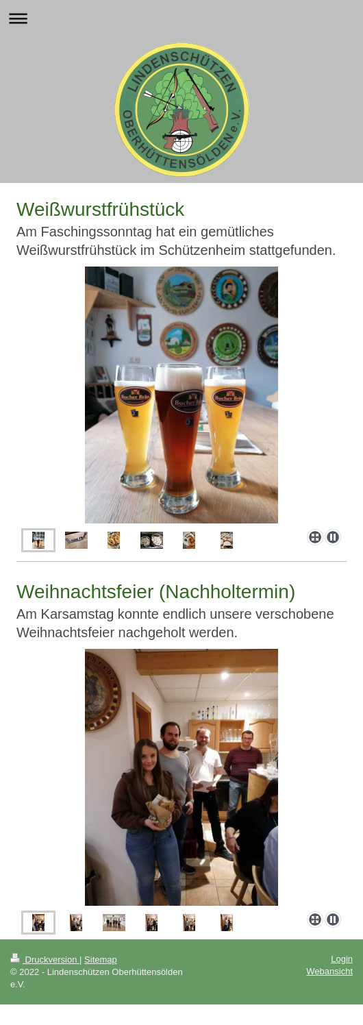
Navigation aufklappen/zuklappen (181, 18)
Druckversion (44, 959)
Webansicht (329, 971)
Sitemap (100, 959)
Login (342, 959)
